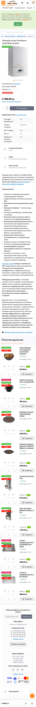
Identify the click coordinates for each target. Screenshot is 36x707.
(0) (9, 89)
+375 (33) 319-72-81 (19, 631)
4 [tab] (18, 80)
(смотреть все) (21, 115)
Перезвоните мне (18, 639)
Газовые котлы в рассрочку (14, 332)
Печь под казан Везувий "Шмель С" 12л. (26, 510)
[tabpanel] (18, 61)
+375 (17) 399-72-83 (19, 636)
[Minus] (7, 109)
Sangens (25, 19)
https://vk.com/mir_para (22, 670)
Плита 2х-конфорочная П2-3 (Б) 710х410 (26, 574)
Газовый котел (7, 264)
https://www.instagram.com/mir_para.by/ (17, 670)
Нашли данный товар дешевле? (11, 101)
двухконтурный (23, 182)
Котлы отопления (10, 36)
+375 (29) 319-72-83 (19, 633)
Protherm (17, 84)
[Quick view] (4, 366)
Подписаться (27, 616)
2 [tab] (15, 80)
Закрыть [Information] (18, 24)
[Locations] (22, 2)
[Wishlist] (8, 366)
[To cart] (27, 374)
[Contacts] (27, 2)
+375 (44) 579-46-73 (19, 635)
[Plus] (7, 107)
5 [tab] (20, 80)
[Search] (3, 32)
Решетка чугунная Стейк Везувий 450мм (26, 414)
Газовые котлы (21, 36)
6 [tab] (22, 80)
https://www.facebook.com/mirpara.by (13, 670)
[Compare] (13, 366)
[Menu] (3, 3)
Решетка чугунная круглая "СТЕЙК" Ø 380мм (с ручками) (26, 446)
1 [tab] (13, 80)
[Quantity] (4, 108)
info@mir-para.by (18, 674)
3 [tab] (17, 80)
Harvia (17, 14)
